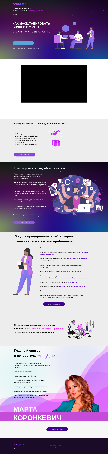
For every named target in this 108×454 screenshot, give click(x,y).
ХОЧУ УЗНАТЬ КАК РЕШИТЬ (54, 304)
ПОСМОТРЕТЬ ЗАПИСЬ (23, 43)
